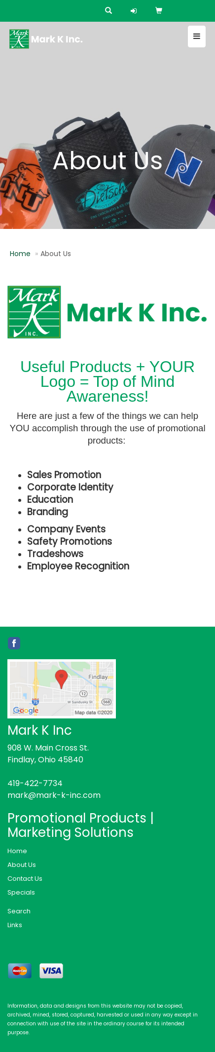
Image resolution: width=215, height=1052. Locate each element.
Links (14, 925)
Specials (21, 892)
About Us (21, 864)
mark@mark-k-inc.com (54, 795)
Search (19, 911)
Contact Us (24, 878)
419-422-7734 (35, 783)
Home (20, 254)
